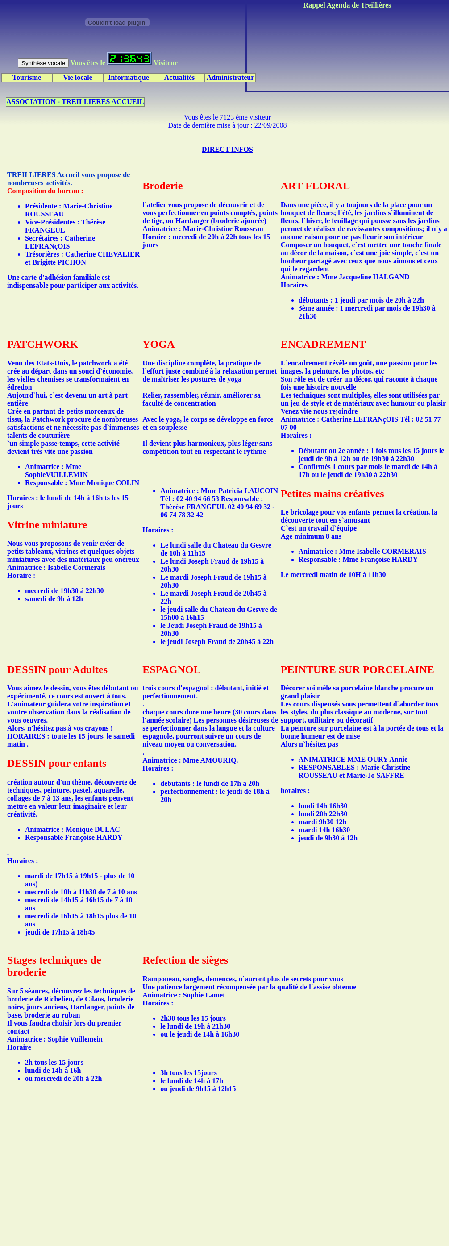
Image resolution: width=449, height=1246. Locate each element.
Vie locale (77, 77)
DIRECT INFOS (227, 149)
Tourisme (26, 77)
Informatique (128, 77)
